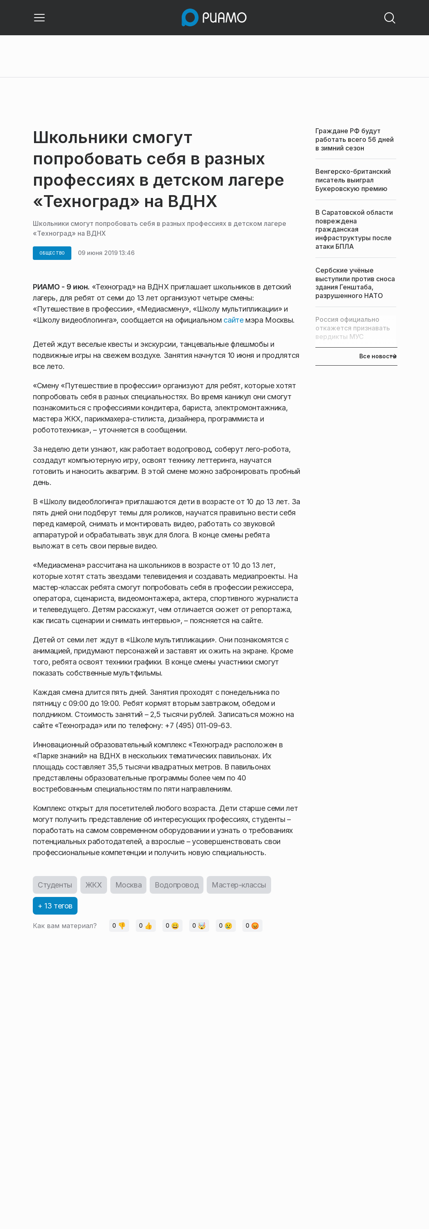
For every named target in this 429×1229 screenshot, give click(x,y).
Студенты (55, 885)
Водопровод (177, 885)
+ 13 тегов (55, 905)
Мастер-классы (239, 885)
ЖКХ (93, 885)
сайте (233, 320)
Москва (128, 885)
